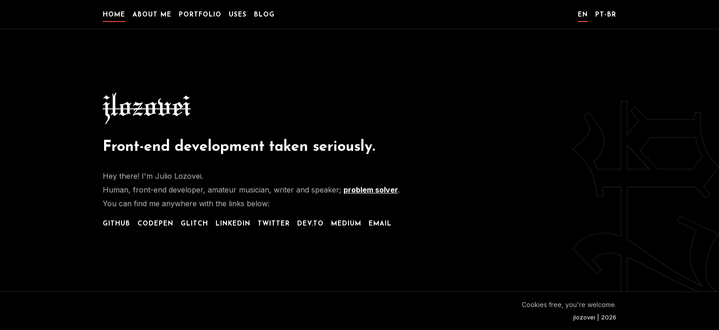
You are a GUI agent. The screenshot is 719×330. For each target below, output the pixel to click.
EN (583, 14)
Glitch (194, 223)
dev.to (310, 223)
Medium (346, 223)
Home (114, 14)
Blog (264, 14)
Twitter (274, 223)
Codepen (155, 223)
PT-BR (605, 14)
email (380, 223)
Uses (238, 14)
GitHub (116, 223)
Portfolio (200, 14)
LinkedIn (233, 223)
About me (152, 14)
